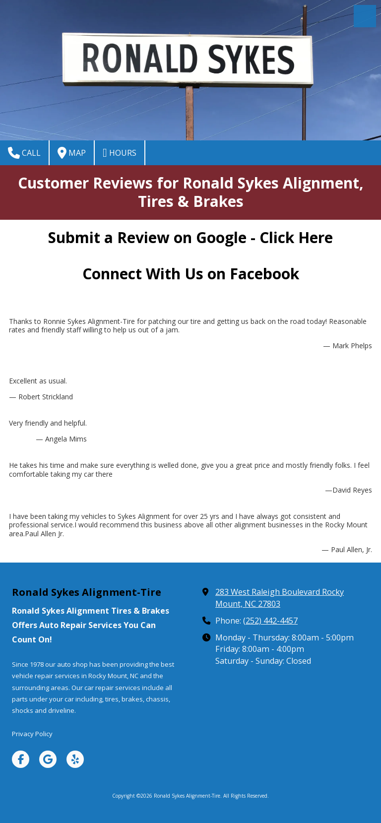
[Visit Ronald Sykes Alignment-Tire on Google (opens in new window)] (48, 759)
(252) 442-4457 (270, 620)
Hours (119, 153)
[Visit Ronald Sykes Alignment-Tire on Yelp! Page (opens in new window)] (75, 759)
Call (24, 153)
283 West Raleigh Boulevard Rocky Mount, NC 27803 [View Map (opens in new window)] (279, 597)
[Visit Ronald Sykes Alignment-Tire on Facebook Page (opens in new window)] (20, 759)
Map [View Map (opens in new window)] (72, 153)
